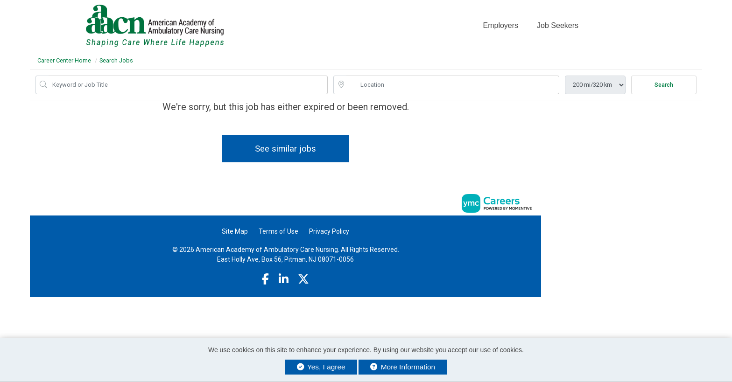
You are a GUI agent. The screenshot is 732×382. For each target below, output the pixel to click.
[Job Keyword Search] (188, 85)
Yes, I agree (321, 367)
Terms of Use (278, 231)
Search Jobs (116, 60)
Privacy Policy (329, 231)
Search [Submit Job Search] (664, 85)
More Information (402, 367)
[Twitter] (303, 279)
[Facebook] (265, 279)
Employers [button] (500, 25)
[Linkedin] (283, 279)
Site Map (235, 231)
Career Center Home (64, 60)
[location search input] (452, 85)
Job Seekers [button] (557, 25)
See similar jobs (285, 148)
